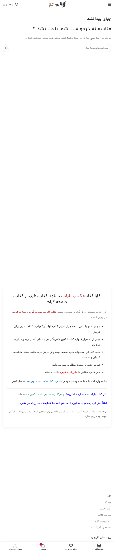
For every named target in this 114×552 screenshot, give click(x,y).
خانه (109, 496)
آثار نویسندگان (103, 521)
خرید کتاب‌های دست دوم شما (42, 381)
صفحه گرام (35, 311)
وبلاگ (108, 503)
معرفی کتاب (104, 515)
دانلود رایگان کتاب (101, 528)
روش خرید (105, 509)
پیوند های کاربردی (101, 538)
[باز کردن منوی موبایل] (109, 4)
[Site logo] (57, 4)
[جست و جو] (10, 4)
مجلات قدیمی (18, 311)
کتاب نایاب (50, 311)
